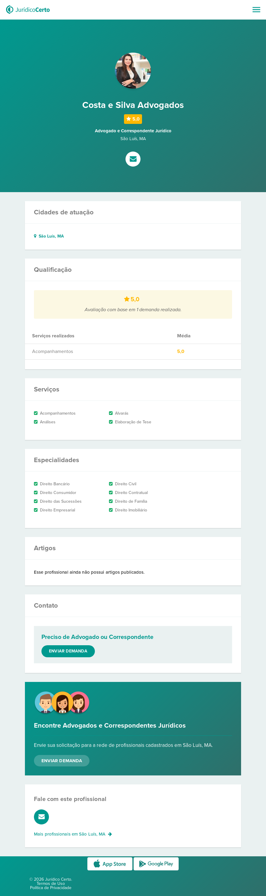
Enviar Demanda (61, 760)
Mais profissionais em (73, 834)
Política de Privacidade (50, 887)
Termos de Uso (51, 883)
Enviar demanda (68, 651)
